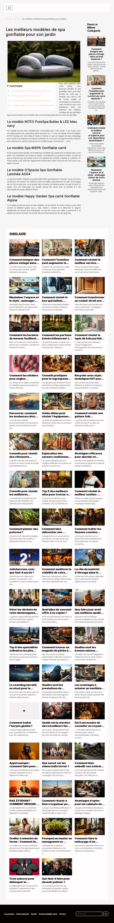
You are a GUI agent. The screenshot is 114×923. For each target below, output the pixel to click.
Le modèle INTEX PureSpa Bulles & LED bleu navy (31, 91)
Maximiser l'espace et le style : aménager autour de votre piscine (96, 175)
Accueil (9, 19)
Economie (9, 914)
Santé (34, 914)
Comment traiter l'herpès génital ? (21, 724)
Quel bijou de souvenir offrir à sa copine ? (57, 611)
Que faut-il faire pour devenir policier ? (56, 880)
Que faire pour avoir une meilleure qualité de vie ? (88, 613)
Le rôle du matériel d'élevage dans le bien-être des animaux (90, 572)
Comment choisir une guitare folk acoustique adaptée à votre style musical (89, 418)
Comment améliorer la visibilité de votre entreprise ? (56, 572)
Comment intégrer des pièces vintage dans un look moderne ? (96, 54)
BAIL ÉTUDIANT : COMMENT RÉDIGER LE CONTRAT (24, 804)
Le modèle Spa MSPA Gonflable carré (26, 96)
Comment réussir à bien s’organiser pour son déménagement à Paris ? (56, 805)
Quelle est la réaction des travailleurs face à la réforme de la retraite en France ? (57, 727)
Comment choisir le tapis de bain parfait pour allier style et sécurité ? (88, 340)
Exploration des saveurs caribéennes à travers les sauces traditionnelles (56, 458)
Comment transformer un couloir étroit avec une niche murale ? (90, 301)
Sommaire (16, 86)
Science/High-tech (48, 914)
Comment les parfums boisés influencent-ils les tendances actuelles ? (56, 340)
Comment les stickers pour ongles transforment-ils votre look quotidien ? (23, 380)
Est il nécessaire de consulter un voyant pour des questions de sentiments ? (89, 727)
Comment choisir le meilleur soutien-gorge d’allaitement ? (89, 494)
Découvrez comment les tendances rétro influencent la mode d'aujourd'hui (23, 418)
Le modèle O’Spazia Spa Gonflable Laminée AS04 (31, 101)
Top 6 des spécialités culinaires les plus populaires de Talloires (23, 652)
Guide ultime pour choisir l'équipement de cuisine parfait (56, 416)
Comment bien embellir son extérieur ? (89, 766)
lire (65, 141)
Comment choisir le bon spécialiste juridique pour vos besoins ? (55, 302)
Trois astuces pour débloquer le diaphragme (21, 882)
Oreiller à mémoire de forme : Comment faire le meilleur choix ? (24, 842)
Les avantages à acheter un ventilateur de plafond (89, 688)
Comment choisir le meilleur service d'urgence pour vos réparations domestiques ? (96, 134)
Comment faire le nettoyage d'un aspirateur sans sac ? (89, 842)
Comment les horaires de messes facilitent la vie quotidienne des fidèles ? (24, 340)
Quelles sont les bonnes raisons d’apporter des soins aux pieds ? (89, 652)
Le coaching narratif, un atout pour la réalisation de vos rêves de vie (23, 689)
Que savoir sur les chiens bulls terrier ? (55, 764)
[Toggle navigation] (9, 8)
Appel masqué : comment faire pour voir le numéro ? (22, 766)
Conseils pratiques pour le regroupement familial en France (56, 379)
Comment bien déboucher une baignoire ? (52, 532)
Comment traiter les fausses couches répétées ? (88, 532)
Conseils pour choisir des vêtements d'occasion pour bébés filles (23, 458)
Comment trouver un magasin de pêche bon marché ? (57, 651)
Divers (16, 19)
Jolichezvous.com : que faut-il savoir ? (22, 571)
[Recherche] (89, 914)
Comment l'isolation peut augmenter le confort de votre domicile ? (96, 93)
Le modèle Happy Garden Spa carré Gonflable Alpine (32, 105)
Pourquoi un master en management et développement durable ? (57, 843)
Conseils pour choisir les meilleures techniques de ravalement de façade (23, 496)
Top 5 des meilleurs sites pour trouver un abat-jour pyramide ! (56, 494)
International (22, 914)
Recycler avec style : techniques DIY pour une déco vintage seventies (89, 380)
